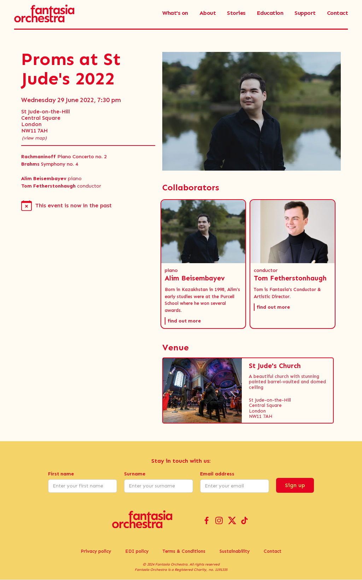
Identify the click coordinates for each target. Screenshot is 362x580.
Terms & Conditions (184, 551)
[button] (203, 264)
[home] (44, 13)
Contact (272, 551)
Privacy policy (96, 551)
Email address (217, 474)
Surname (134, 474)
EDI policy (136, 551)
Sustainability (235, 551)
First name (61, 474)
